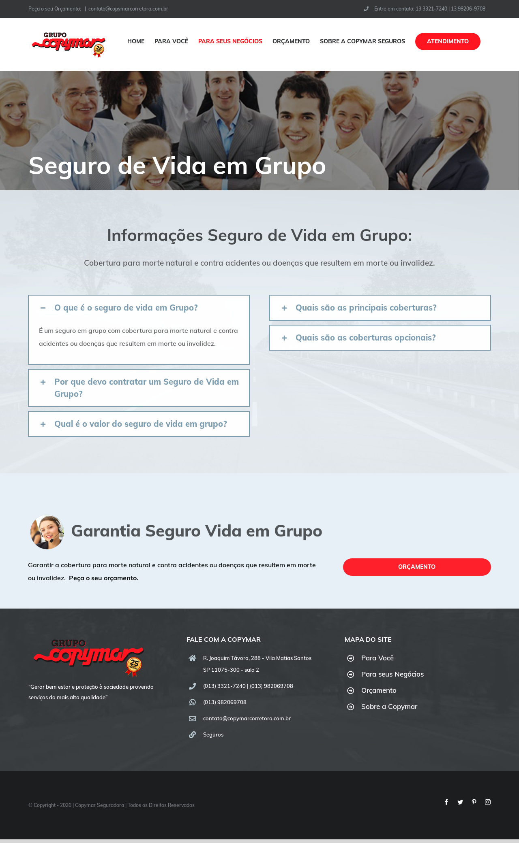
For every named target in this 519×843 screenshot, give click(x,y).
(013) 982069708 (225, 702)
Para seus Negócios (392, 674)
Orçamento (379, 690)
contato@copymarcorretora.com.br (128, 9)
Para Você (377, 658)
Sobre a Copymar (389, 706)
